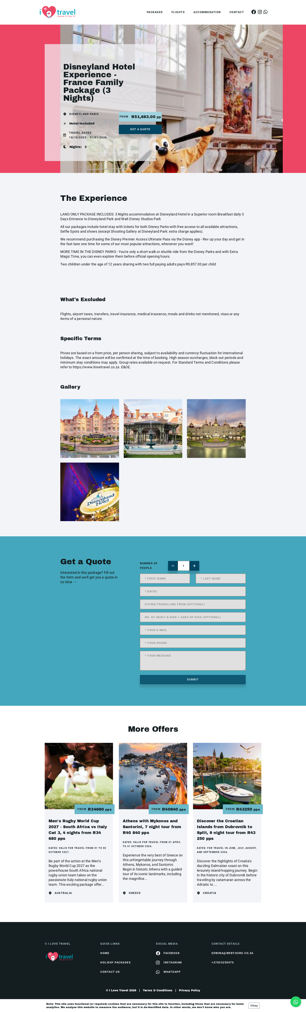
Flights (178, 12)
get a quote (140, 129)
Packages (155, 12)
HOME (104, 953)
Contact (237, 12)
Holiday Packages (115, 962)
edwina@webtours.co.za (233, 953)
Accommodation (207, 12)
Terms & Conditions (157, 990)
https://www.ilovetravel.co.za (96, 367)
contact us (110, 971)
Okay (254, 1005)
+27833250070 (223, 962)
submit (193, 679)
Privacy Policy (189, 990)
